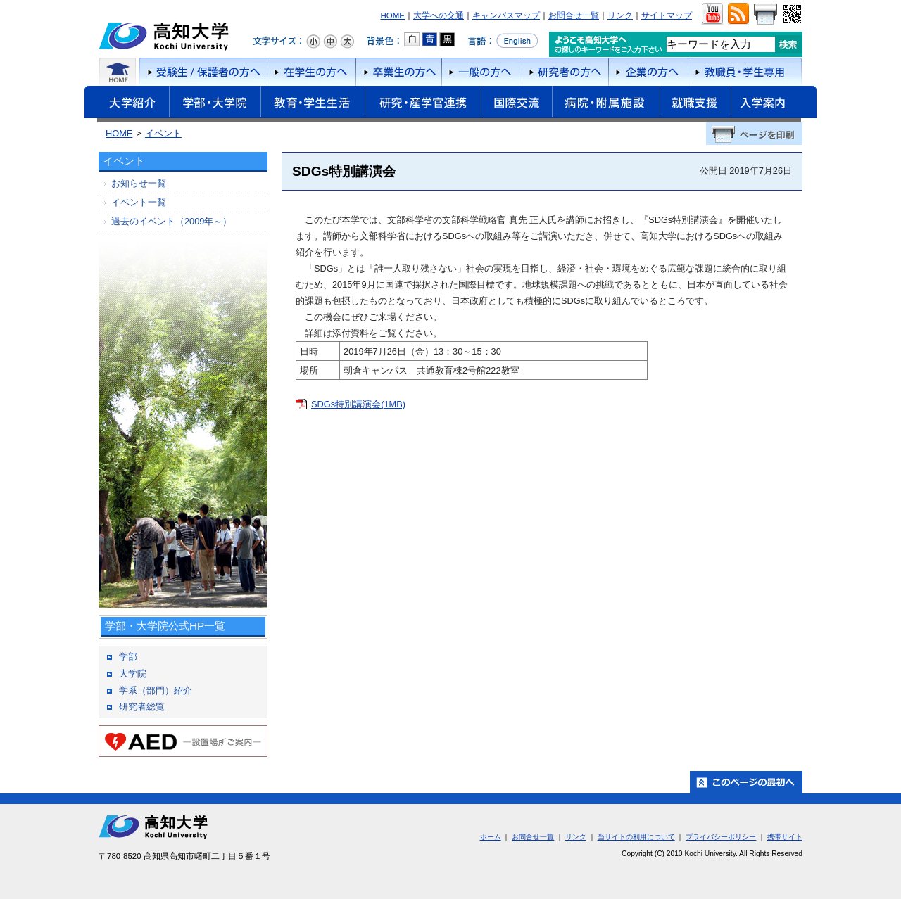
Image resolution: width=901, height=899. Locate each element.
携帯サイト (784, 837)
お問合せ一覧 (573, 15)
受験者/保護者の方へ (202, 72)
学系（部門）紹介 (155, 690)
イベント (163, 133)
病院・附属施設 (606, 104)
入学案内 (774, 104)
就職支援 (695, 104)
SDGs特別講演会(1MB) (358, 404)
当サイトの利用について (636, 837)
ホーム (118, 72)
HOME (392, 15)
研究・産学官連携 (423, 104)
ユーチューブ (712, 14)
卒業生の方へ (398, 72)
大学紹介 (126, 104)
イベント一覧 (138, 202)
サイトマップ (666, 15)
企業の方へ (648, 72)
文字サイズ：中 (330, 41)
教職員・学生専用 (745, 72)
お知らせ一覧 (138, 183)
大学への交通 (438, 15)
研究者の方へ (565, 72)
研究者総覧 (142, 706)
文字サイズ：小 (313, 41)
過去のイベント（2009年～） (171, 221)
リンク (620, 15)
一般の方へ (481, 72)
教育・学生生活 (312, 104)
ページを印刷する (754, 133)
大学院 (132, 673)
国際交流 (516, 102)
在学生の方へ (311, 72)
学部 (128, 656)
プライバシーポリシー (721, 837)
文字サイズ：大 (347, 41)
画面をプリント (765, 14)
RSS (738, 14)
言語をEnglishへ (502, 41)
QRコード (790, 14)
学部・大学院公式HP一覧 (165, 626)
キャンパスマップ (506, 15)
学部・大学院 (214, 104)
